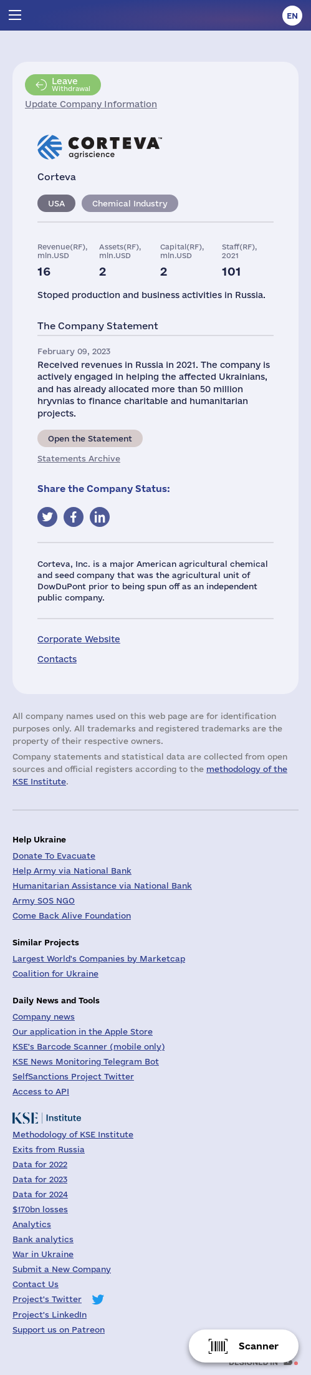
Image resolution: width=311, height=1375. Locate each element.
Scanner (259, 1346)
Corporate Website (78, 639)
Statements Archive (78, 458)
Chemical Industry (130, 203)
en (292, 15)
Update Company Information (91, 104)
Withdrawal (71, 84)
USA (56, 203)
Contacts (57, 659)
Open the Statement (90, 438)
